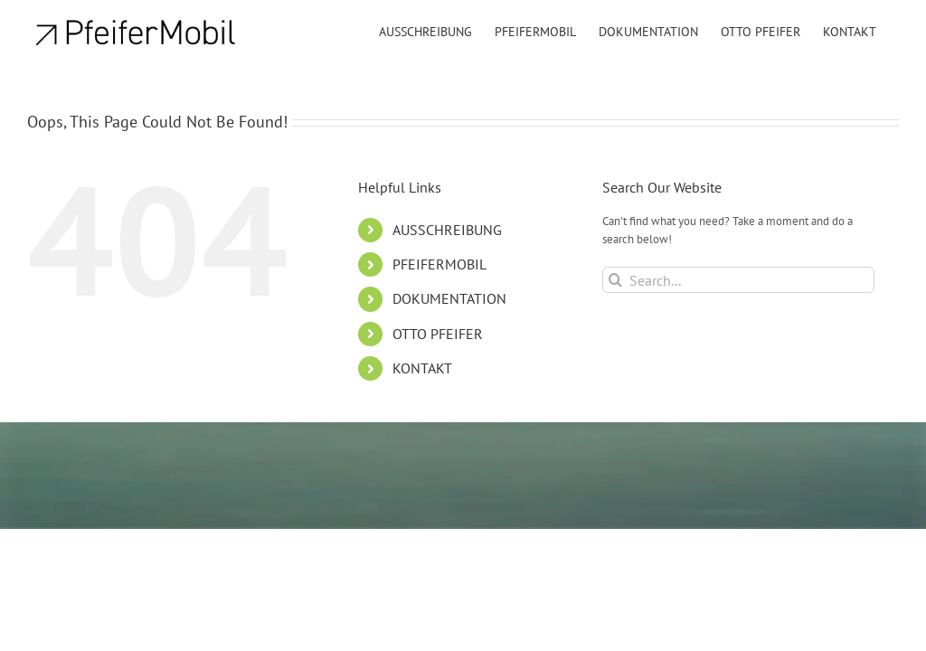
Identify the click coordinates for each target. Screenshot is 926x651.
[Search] (615, 280)
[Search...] (738, 280)
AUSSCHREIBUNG (447, 230)
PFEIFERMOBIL (439, 264)
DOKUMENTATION (449, 298)
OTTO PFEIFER (437, 334)
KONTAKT (422, 368)
